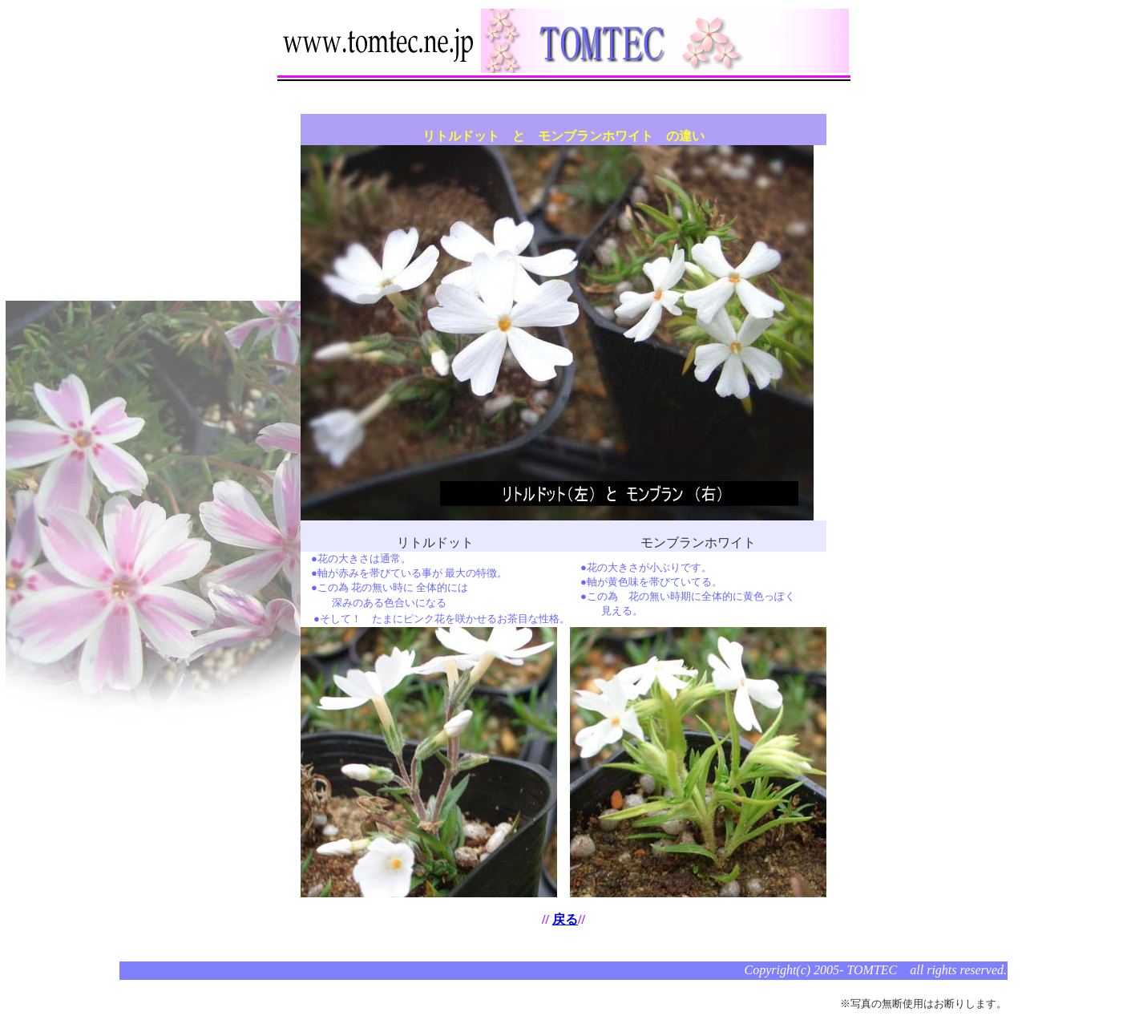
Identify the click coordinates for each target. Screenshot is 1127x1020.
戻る (565, 919)
